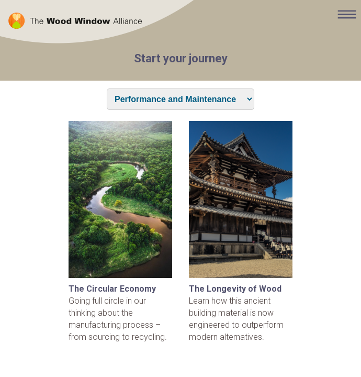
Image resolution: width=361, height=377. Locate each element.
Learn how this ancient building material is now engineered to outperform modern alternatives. (240, 231)
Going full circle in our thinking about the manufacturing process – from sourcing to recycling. (120, 231)
